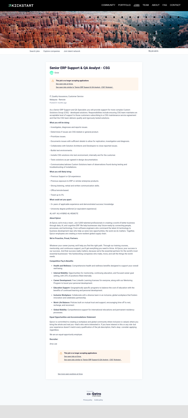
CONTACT (175, 5)
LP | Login (72, 415)
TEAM (146, 5)
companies (52, 41)
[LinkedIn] (44, 415)
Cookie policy (98, 389)
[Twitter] (39, 415)
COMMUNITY (108, 5)
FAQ (165, 5)
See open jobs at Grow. (64, 74)
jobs (35, 41)
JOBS (137, 5)
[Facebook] (49, 415)
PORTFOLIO (124, 5)
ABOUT (156, 5)
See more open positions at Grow (70, 364)
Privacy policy (87, 389)
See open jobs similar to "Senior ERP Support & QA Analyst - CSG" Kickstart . (84, 77)
